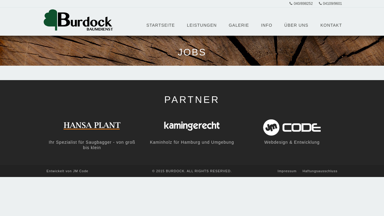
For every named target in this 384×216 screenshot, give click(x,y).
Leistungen (202, 25)
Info (266, 25)
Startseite (160, 25)
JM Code (80, 171)
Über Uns (296, 25)
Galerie (239, 25)
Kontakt (331, 25)
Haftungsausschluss (320, 171)
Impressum (287, 171)
